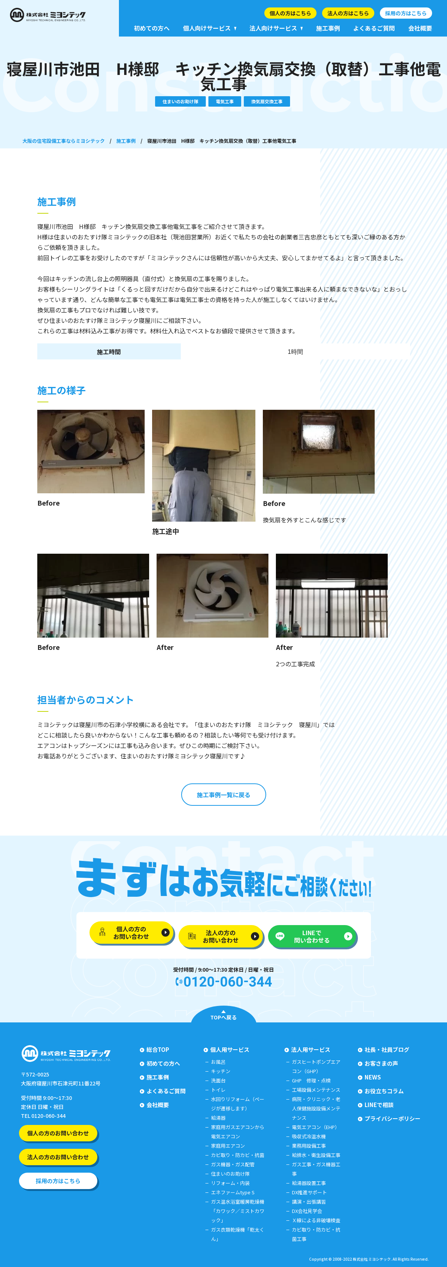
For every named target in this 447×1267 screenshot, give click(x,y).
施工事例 (126, 140)
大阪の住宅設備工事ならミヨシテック (63, 140)
